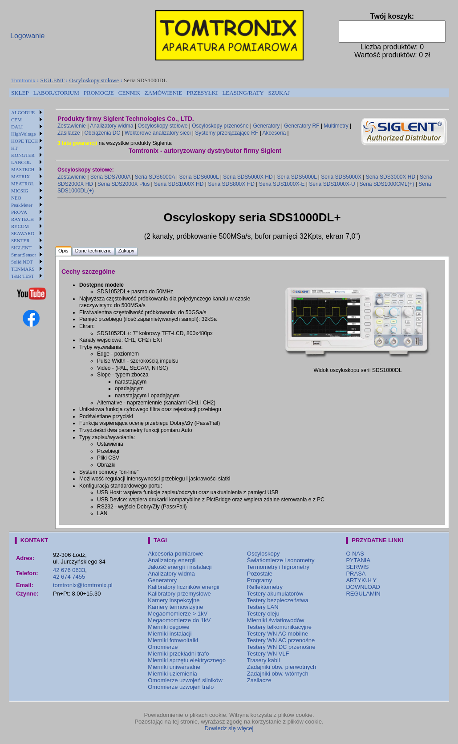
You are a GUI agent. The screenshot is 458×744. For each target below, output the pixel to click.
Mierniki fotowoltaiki (173, 640)
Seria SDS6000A (155, 177)
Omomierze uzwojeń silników (185, 680)
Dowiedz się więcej (229, 728)
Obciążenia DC (102, 133)
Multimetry (336, 126)
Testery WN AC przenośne (281, 640)
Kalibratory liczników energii (183, 587)
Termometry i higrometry (278, 567)
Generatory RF (301, 126)
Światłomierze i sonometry (281, 560)
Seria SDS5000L (296, 177)
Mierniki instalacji (169, 633)
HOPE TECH (24, 141)
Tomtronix (23, 80)
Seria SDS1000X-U (332, 184)
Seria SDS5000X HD (247, 177)
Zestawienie (71, 126)
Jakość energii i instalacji (179, 567)
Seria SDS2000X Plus (123, 184)
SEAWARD (22, 233)
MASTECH (23, 169)
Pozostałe (259, 573)
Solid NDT (22, 261)
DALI (17, 126)
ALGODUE (23, 112)
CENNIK (129, 92)
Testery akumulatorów (275, 593)
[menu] (26, 194)
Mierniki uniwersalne (174, 667)
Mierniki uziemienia (172, 673)
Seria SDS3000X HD (390, 177)
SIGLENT (53, 80)
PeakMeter (21, 205)
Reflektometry (265, 587)
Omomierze (163, 647)
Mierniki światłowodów (275, 620)
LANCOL (21, 162)
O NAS (355, 553)
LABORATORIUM (56, 92)
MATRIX (20, 176)
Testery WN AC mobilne (277, 633)
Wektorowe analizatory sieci (158, 133)
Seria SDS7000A (110, 177)
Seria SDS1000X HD (178, 184)
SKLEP (20, 92)
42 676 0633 (69, 570)
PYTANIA (358, 560)
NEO (16, 197)
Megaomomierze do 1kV (179, 620)
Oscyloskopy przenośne (220, 126)
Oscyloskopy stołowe (94, 80)
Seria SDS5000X (341, 177)
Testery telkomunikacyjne (279, 627)
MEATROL (22, 183)
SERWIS (357, 567)
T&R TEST (22, 276)
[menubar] (150, 92)
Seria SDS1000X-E (282, 184)
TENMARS (23, 269)
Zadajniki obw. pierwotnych (281, 667)
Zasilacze (68, 133)
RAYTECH (22, 219)
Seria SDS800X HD (231, 184)
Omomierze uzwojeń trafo (181, 687)
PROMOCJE (99, 92)
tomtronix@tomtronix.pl (83, 585)
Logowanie (27, 36)
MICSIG (19, 190)
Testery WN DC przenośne (281, 647)
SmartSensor (23, 254)
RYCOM (20, 226)
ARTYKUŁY (361, 580)
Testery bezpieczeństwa (277, 600)
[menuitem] (20, 92)
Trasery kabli (263, 660)
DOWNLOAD (363, 587)
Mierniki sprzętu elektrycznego (187, 660)
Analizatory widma (111, 126)
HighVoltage (23, 133)
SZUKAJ (279, 92)
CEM (16, 119)
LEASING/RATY (242, 92)
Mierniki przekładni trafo (178, 653)
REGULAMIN (363, 593)
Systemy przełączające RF (226, 133)
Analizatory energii (171, 560)
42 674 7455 (69, 576)
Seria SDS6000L (199, 177)
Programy (259, 580)
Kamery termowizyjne (175, 607)
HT (14, 148)
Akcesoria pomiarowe (175, 553)
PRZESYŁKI (202, 92)
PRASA (355, 573)
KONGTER (23, 155)
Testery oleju (263, 613)
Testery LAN (263, 607)
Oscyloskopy (263, 553)
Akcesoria (274, 133)
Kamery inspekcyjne (173, 600)
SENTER (20, 240)
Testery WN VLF (268, 653)
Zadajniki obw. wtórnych (277, 673)
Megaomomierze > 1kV (177, 613)
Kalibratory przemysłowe (179, 593)
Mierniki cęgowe (168, 627)
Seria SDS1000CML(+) (386, 184)
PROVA (19, 212)
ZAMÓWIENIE (163, 92)
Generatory (266, 126)
